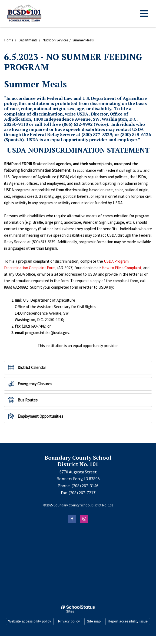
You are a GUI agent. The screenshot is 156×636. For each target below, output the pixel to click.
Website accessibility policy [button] (29, 621)
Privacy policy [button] (69, 621)
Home (8, 40)
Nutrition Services (55, 40)
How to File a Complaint (121, 267)
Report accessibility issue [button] (128, 621)
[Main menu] (144, 13)
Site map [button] (94, 621)
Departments (28, 40)
